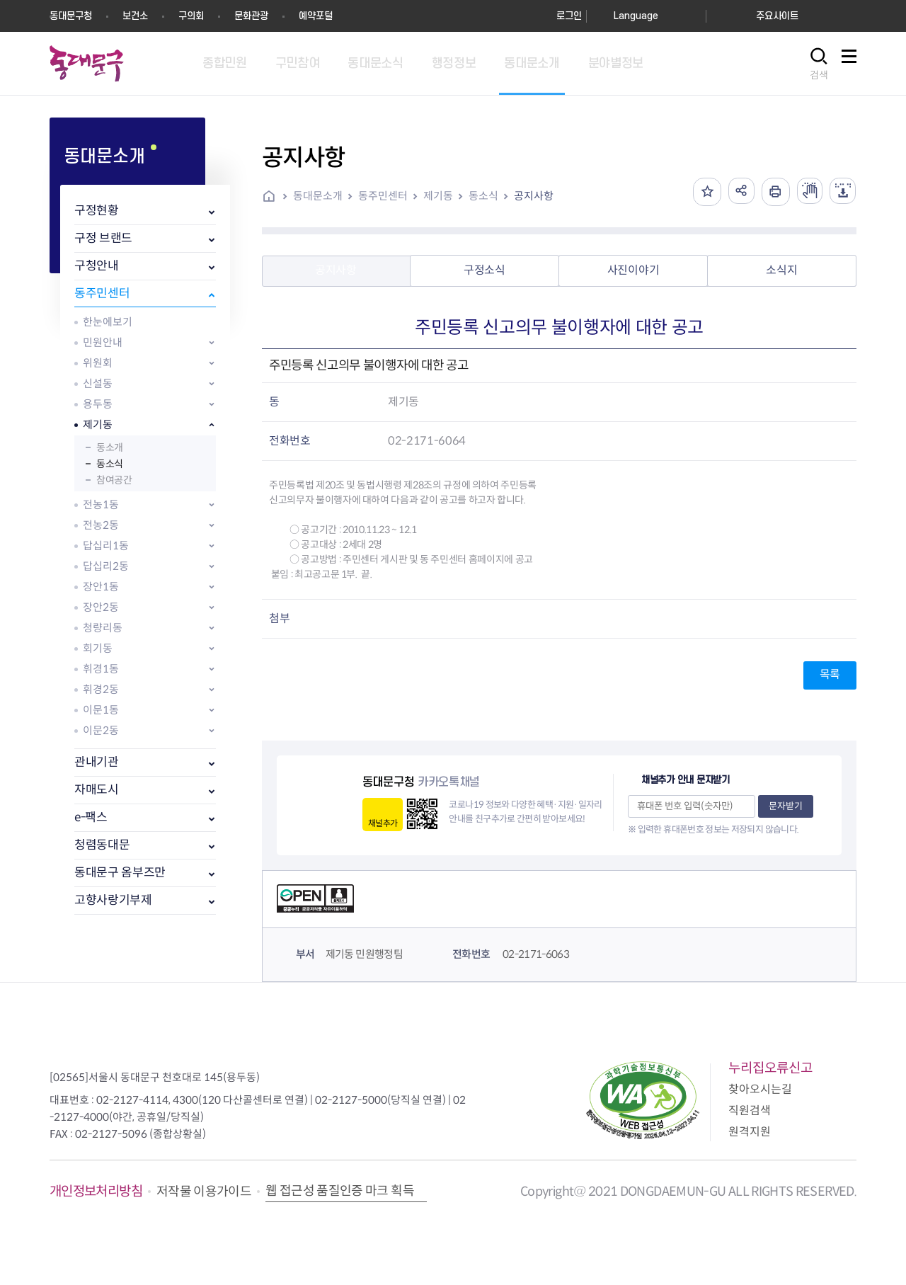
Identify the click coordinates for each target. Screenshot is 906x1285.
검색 (819, 75)
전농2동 (101, 525)
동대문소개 (318, 195)
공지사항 (534, 195)
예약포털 (316, 16)
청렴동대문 (102, 845)
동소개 (109, 447)
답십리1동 (106, 545)
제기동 (98, 424)
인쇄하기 (771, 192)
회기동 (98, 648)
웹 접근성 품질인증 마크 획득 (339, 1191)
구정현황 (96, 210)
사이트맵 (848, 64)
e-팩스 (91, 817)
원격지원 (749, 1131)
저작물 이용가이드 (203, 1191)
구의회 (191, 16)
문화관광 (251, 16)
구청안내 (96, 265)
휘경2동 (101, 689)
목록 (830, 674)
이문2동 (101, 730)
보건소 (135, 16)
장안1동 (101, 586)
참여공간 (114, 480)
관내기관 (96, 762)
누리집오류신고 (770, 1068)
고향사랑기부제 (113, 900)
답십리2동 (106, 566)
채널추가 (382, 823)
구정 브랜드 (103, 238)
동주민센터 (102, 293)
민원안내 (102, 342)
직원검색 (749, 1110)
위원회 (98, 363)
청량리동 (102, 627)
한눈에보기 (107, 322)
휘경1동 (101, 668)
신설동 (98, 383)
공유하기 (735, 192)
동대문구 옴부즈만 (120, 872)
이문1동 (101, 709)
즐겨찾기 (700, 192)
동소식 (109, 463)
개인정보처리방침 (96, 1191)
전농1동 (101, 504)
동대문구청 (71, 16)
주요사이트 (777, 16)
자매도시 (96, 789)
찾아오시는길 (760, 1089)
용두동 (98, 404)
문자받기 (786, 806)
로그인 (569, 16)
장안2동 (101, 607)
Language (636, 16)
